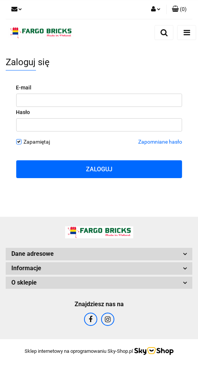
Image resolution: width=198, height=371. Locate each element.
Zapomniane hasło (160, 142)
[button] (179, 9)
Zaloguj (99, 169)
